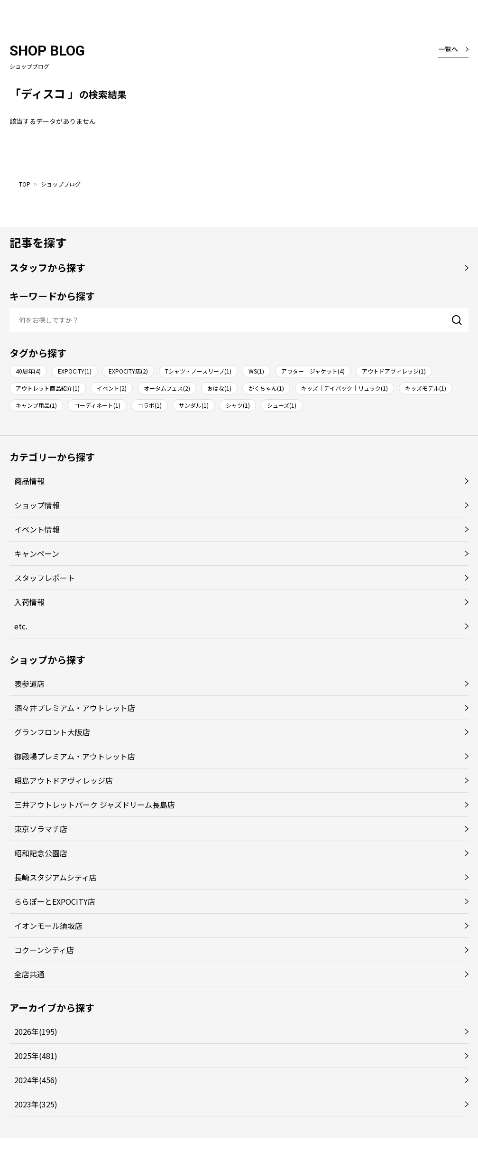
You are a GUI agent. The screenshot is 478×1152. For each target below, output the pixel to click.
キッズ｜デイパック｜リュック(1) (344, 388)
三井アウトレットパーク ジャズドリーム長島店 (94, 804)
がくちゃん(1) (266, 388)
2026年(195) (35, 1031)
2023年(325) (35, 1104)
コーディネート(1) (97, 405)
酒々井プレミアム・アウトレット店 (74, 707)
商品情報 (29, 481)
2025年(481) (35, 1055)
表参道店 (29, 683)
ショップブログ (61, 184)
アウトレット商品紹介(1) (48, 388)
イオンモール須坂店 (48, 925)
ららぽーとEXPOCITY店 (54, 901)
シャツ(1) (238, 405)
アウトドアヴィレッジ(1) (394, 371)
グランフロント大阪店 (52, 732)
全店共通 (29, 974)
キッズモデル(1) (425, 388)
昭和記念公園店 (40, 853)
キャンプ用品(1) (36, 405)
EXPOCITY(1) (75, 371)
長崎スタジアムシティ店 (55, 877)
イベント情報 (37, 529)
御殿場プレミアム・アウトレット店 (74, 756)
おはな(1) (219, 388)
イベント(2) (112, 388)
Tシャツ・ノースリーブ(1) (198, 371)
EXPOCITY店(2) (128, 371)
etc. (21, 626)
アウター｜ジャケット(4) (313, 371)
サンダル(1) (194, 405)
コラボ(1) (150, 405)
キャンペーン (36, 553)
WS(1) (256, 371)
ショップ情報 (37, 505)
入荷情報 (29, 602)
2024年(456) (35, 1080)
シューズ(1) (281, 405)
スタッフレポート (44, 577)
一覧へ (448, 49)
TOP (24, 184)
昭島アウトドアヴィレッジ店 (63, 780)
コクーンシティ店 (44, 949)
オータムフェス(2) (167, 388)
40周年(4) (28, 371)
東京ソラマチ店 (40, 828)
